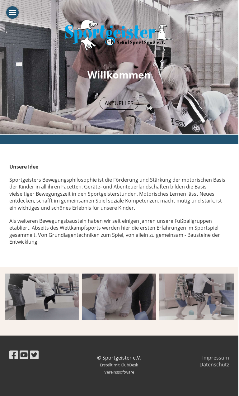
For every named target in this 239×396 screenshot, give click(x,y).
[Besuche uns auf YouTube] (24, 354)
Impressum (215, 357)
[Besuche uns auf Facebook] (13, 354)
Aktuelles (119, 103)
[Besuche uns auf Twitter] (34, 354)
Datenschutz (214, 364)
